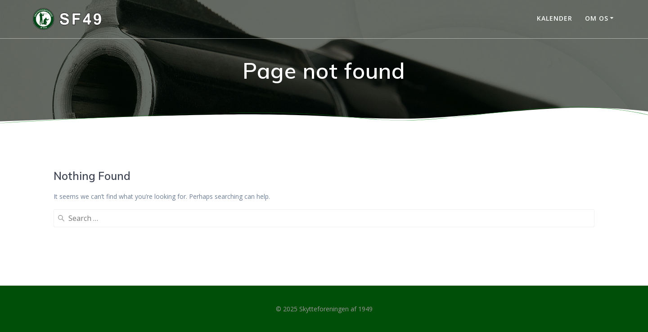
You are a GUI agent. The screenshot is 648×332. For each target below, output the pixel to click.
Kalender (554, 18)
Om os (596, 18)
